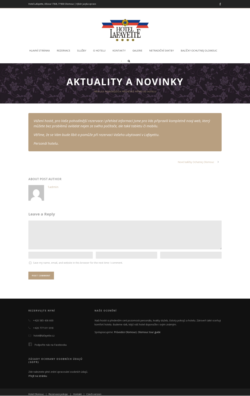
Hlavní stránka (39, 50)
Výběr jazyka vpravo (86, 3)
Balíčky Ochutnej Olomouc (199, 50)
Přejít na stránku (37, 376)
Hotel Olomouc (36, 394)
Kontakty (119, 50)
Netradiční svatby (161, 50)
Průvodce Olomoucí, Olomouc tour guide (137, 332)
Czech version (93, 394)
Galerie (137, 50)
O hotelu (99, 50)
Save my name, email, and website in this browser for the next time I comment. (78, 262)
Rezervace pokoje (58, 394)
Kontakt (77, 394)
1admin (53, 187)
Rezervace (63, 50)
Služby (81, 50)
